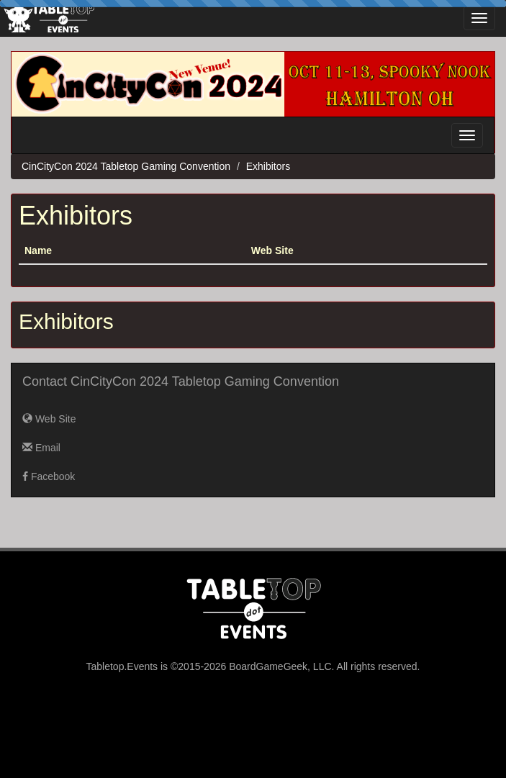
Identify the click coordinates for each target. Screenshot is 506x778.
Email (41, 447)
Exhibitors (268, 166)
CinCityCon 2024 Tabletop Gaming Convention (126, 166)
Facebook (48, 476)
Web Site (49, 419)
